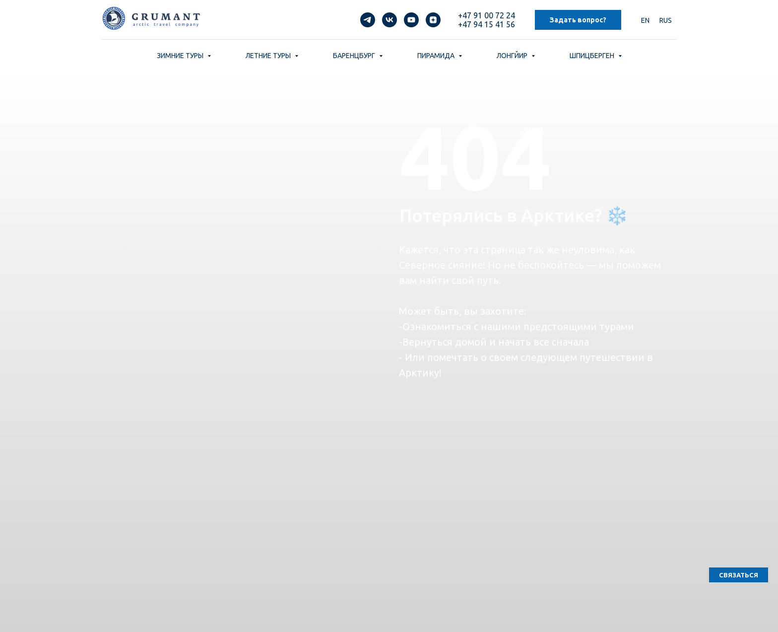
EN (645, 20)
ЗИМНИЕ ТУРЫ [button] (181, 56)
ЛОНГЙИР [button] (513, 56)
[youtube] (411, 19)
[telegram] (367, 19)
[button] (738, 574)
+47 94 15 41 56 (486, 24)
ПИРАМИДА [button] (436, 56)
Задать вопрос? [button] (578, 20)
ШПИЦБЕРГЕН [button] (593, 56)
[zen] (433, 19)
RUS (665, 20)
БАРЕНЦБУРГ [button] (355, 56)
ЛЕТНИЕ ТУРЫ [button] (269, 56)
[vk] (389, 19)
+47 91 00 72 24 (486, 15)
